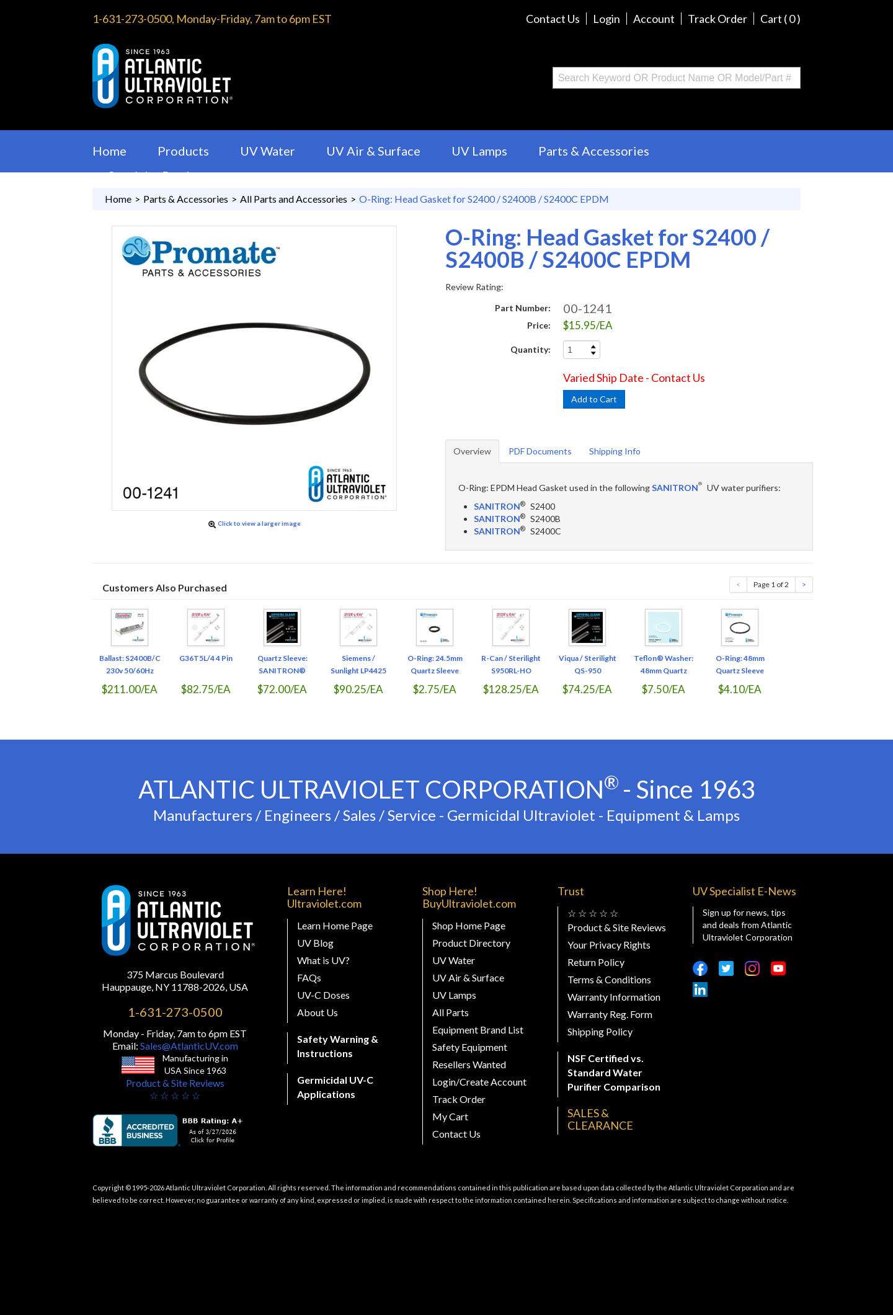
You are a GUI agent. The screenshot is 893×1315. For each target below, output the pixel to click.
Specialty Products (160, 175)
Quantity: (530, 349)
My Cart (450, 1116)
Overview (472, 451)
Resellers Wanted (469, 1064)
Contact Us (553, 18)
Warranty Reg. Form (609, 1014)
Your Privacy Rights (609, 944)
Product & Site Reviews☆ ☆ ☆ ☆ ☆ (175, 1089)
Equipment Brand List (477, 1029)
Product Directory (471, 943)
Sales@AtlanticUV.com (188, 1046)
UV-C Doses (323, 995)
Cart (780, 18)
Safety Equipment (469, 1047)
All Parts (450, 1012)
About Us (317, 1012)
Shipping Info (615, 451)
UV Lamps (479, 150)
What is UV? (323, 960)
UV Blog (315, 943)
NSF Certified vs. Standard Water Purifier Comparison (613, 1072)
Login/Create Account (479, 1081)
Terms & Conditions (609, 979)
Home (109, 150)
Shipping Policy (600, 1031)
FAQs (309, 977)
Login (606, 18)
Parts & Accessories (593, 150)
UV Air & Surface (373, 150)
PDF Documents (540, 451)
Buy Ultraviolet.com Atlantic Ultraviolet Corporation (212, 75)
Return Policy (595, 962)
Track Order (717, 18)
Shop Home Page (468, 925)
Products (183, 150)
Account (654, 18)
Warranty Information (613, 997)
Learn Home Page (335, 925)
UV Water (267, 150)
